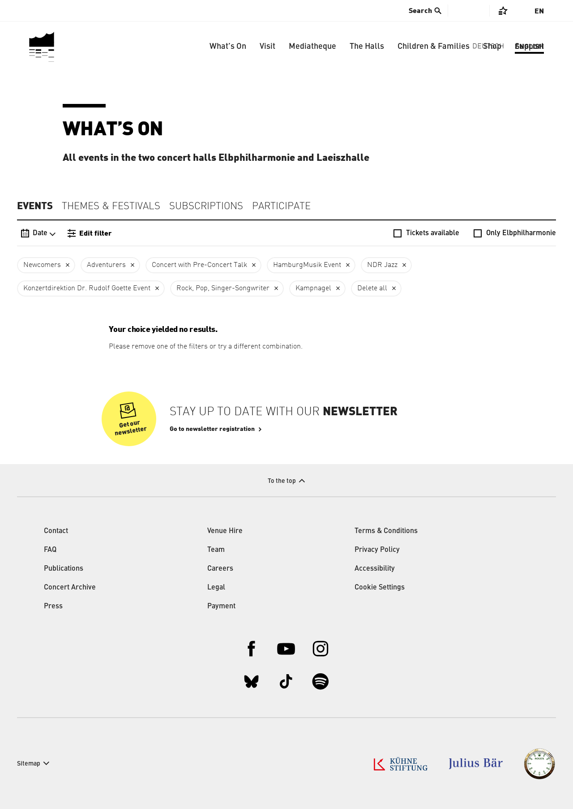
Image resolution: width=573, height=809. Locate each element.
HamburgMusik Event (307, 265)
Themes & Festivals (111, 206)
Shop (492, 47)
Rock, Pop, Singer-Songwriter (222, 288)
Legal (216, 587)
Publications (63, 568)
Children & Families (434, 47)
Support (529, 47)
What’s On (228, 47)
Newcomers (42, 265)
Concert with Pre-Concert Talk (199, 265)
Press (53, 606)
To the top (282, 481)
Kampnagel (313, 288)
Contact (56, 531)
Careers (220, 568)
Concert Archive (70, 587)
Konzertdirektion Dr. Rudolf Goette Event (86, 288)
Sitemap (28, 764)
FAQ (50, 550)
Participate (281, 206)
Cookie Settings (380, 587)
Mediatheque (312, 47)
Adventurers (106, 265)
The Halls (367, 47)
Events (35, 206)
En (539, 11)
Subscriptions (206, 206)
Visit (267, 47)
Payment (221, 606)
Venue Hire (225, 531)
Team (216, 550)
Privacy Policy (377, 550)
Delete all (372, 288)
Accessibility (375, 568)
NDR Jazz (382, 265)
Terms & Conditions (386, 531)
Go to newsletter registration (212, 429)
